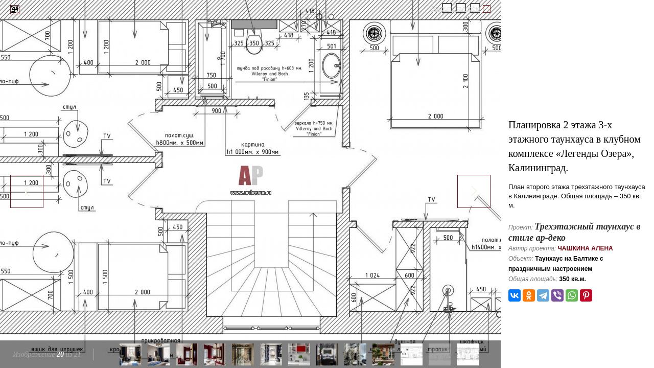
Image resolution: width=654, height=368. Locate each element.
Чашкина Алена (585, 248)
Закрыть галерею (455, 8)
